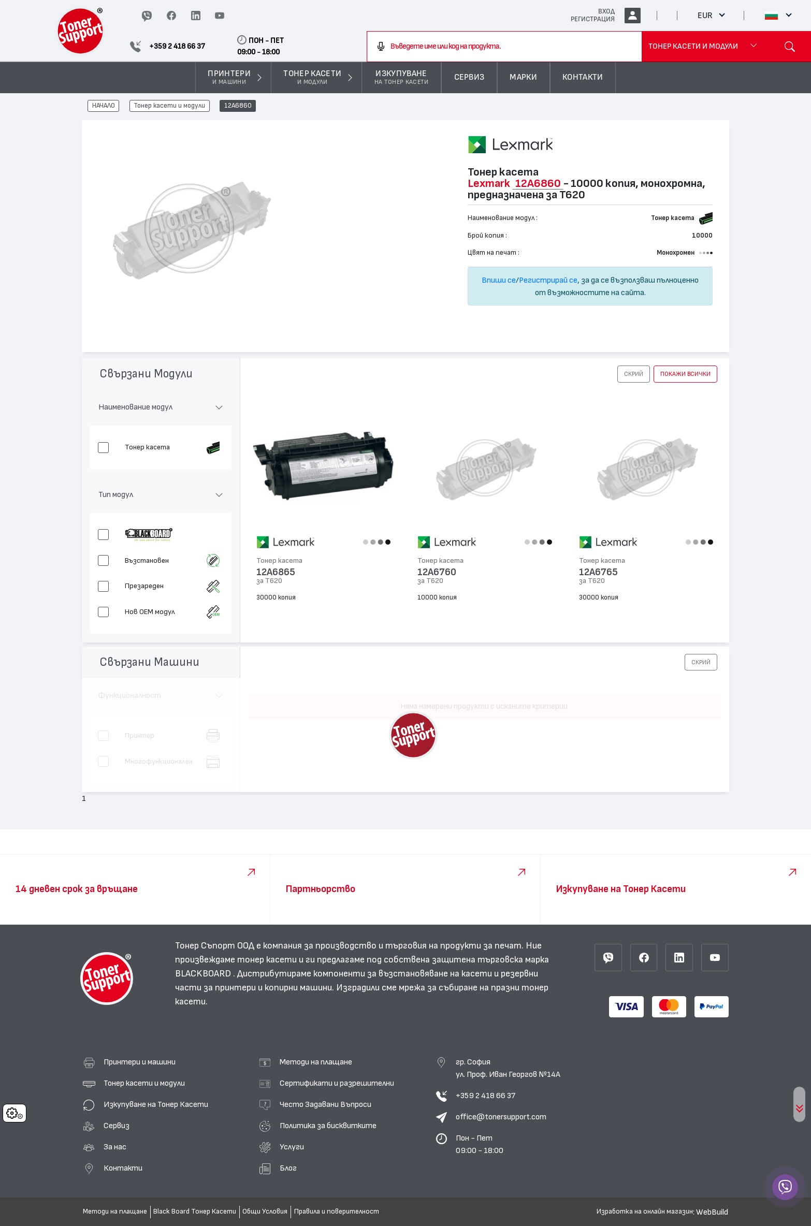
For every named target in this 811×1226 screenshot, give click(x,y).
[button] (633, 374)
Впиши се (499, 280)
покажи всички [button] (685, 374)
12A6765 (598, 572)
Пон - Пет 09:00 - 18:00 (479, 1144)
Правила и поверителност (336, 1211)
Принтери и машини (140, 1062)
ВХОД (606, 11)
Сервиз (116, 1125)
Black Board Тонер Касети (194, 1211)
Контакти (123, 1168)
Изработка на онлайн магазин (645, 1211)
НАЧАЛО (103, 106)
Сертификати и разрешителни (337, 1083)
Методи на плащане (316, 1062)
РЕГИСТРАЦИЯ (593, 19)
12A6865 (275, 572)
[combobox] (504, 47)
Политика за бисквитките (328, 1125)
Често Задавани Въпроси (325, 1104)
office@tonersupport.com (501, 1117)
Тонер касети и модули (169, 106)
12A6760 (436, 572)
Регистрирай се (548, 280)
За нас (115, 1147)
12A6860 (238, 106)
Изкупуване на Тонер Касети (156, 1104)
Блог (288, 1168)
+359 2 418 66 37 (485, 1095)
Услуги (292, 1147)
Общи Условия (264, 1211)
